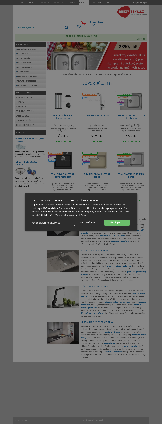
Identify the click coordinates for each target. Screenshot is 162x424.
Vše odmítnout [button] (88, 222)
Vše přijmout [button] (117, 222)
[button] (47, 222)
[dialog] (81, 212)
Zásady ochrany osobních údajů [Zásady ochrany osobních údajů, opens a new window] (71, 215)
